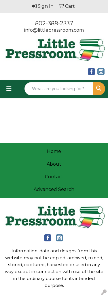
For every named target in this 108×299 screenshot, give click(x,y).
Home (54, 151)
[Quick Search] (58, 88)
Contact (54, 176)
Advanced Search (54, 189)
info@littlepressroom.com (54, 30)
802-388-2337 (54, 23)
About (54, 164)
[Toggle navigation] (9, 89)
